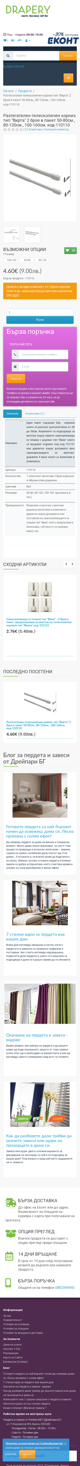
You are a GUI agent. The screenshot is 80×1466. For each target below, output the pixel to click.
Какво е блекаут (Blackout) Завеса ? (24, 1408)
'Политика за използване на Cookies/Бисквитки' (34, 1443)
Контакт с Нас (11, 1348)
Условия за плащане (16, 1328)
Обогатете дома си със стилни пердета (26, 1403)
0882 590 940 (13, 66)
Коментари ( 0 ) (35, 413)
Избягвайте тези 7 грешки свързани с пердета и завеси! (37, 1399)
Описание (12, 413)
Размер (9, 254)
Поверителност (12, 1320)
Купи (40, 320)
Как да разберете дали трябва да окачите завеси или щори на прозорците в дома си (38, 1140)
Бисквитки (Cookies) (15, 1361)
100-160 (11, 260)
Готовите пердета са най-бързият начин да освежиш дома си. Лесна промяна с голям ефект (40, 831)
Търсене (68, 55)
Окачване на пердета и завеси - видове (37, 1037)
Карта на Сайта (12, 1357)
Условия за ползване (16, 1324)
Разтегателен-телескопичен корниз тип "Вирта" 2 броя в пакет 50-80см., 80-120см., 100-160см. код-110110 (38, 725)
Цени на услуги (12, 1344)
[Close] (65, 1443)
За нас (7, 1315)
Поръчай (15, 378)
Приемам (27, 1454)
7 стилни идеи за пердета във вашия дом (35, 936)
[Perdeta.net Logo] (27, 12)
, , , (28, 1424)
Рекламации (10, 1353)
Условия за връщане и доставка (23, 1332)
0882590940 (64, 1288)
